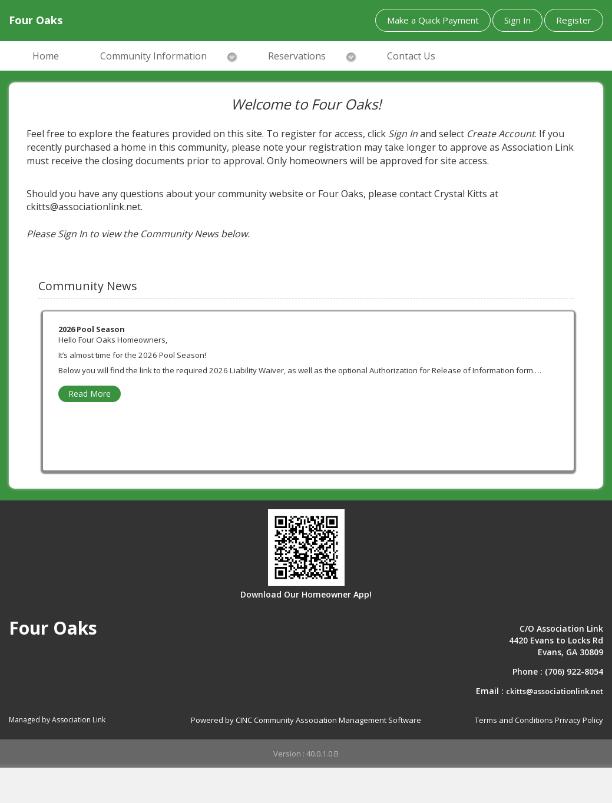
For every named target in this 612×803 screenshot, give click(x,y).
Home (45, 55)
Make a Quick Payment (433, 20)
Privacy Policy (579, 720)
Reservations (297, 55)
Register (573, 20)
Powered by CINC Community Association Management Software (306, 720)
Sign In (517, 20)
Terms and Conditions (514, 720)
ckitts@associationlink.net (554, 691)
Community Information (153, 55)
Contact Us (411, 55)
